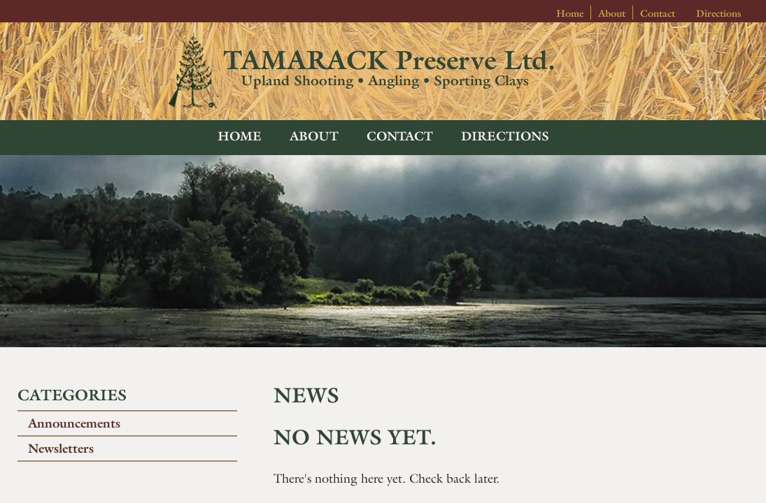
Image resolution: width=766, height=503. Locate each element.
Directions (719, 13)
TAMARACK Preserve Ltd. (389, 60)
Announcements (74, 423)
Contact (657, 13)
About (611, 13)
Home (569, 13)
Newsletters (61, 448)
